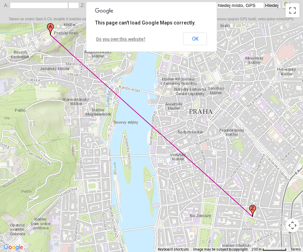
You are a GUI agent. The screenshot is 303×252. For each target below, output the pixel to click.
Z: (83, 5)
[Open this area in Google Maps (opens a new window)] (13, 247)
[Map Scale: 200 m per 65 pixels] (269, 249)
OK (195, 39)
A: (7, 5)
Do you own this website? (121, 39)
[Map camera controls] (293, 225)
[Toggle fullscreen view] (293, 11)
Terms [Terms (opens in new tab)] (296, 249)
